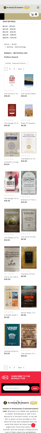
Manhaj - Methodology (16, 47)
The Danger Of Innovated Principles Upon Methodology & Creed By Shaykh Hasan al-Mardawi (12, 198)
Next (21, 69)
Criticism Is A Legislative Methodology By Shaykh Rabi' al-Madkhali (12, 162)
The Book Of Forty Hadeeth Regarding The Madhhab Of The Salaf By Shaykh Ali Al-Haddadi (29, 274)
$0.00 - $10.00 (9, 26)
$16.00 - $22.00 (9, 32)
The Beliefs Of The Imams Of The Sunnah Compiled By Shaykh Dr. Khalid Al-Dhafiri (29, 159)
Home (6, 44)
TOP (33, 425)
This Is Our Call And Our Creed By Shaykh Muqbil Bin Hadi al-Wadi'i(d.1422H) (12, 277)
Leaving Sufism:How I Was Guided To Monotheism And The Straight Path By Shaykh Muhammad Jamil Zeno (12, 351)
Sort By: (8, 63)
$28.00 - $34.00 (10, 37)
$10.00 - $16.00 (9, 29)
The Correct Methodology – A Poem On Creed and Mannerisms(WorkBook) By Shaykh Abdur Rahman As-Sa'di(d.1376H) (29, 94)
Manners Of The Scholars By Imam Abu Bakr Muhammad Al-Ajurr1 (29, 200)
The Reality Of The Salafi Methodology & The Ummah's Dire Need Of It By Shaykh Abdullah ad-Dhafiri (12, 238)
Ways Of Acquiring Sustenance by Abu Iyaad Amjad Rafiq (29, 123)
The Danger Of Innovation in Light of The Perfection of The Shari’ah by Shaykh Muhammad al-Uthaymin (12, 123)
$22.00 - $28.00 (9, 35)
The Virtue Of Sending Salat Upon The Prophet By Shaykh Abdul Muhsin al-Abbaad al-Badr (29, 237)
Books (14, 44)
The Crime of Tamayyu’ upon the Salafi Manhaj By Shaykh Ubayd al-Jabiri (12, 94)
